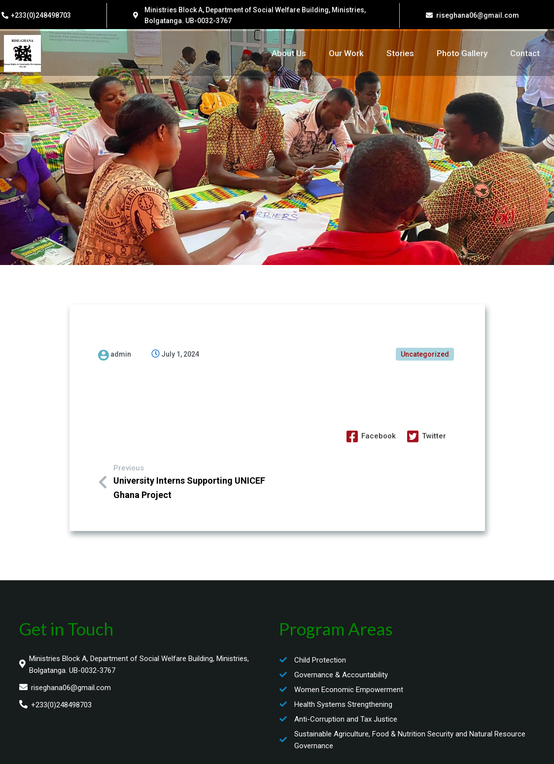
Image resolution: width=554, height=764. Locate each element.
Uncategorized (425, 353)
